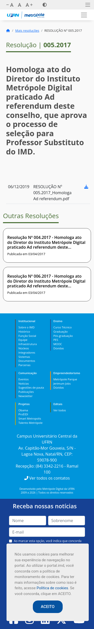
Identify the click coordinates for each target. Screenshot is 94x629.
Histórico (24, 331)
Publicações (26, 392)
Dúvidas (58, 348)
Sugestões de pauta (31, 387)
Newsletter (25, 396)
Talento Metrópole (30, 423)
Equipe (22, 340)
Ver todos (59, 410)
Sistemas (24, 357)
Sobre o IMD (26, 327)
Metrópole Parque (65, 379)
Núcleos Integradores (26, 350)
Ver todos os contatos (47, 478)
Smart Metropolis (29, 418)
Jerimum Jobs (62, 383)
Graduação (60, 331)
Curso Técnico (62, 327)
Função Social (27, 336)
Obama (23, 410)
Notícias (23, 383)
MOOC (57, 344)
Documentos (26, 361)
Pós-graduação (63, 336)
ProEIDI (23, 414)
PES (55, 340)
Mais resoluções (27, 30)
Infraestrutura (27, 344)
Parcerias (24, 365)
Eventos (23, 379)
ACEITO (48, 606)
